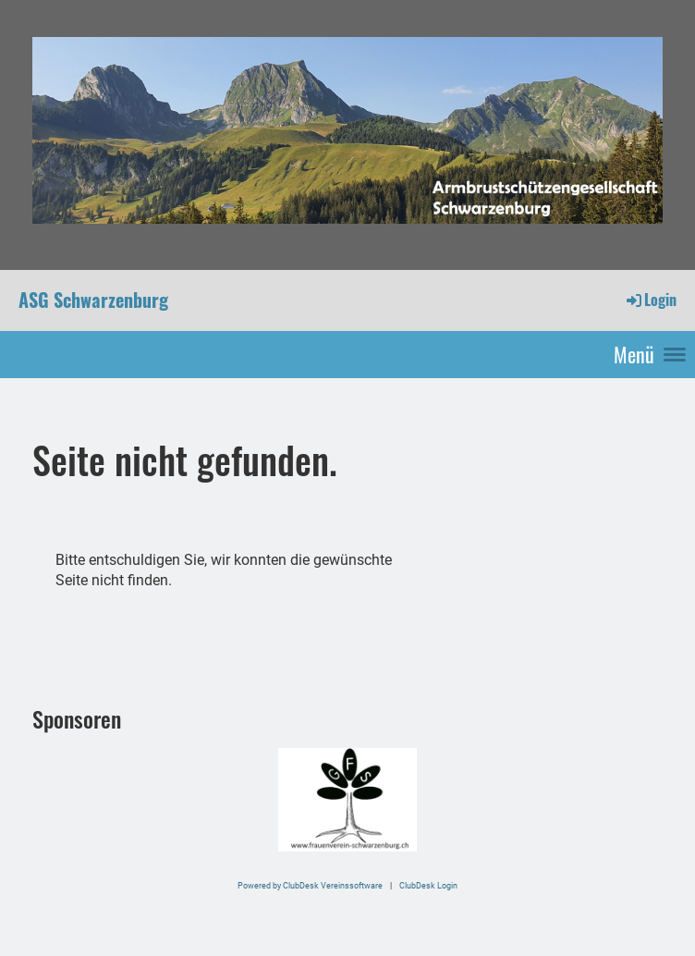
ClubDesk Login (428, 885)
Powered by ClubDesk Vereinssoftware (310, 885)
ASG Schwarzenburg (93, 300)
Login (650, 299)
